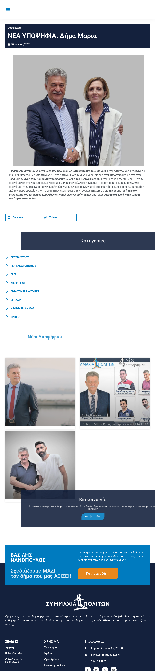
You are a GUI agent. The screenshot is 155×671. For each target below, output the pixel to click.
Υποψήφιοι (14, 27)
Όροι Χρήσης (51, 659)
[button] (8, 9)
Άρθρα (48, 653)
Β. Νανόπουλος (14, 653)
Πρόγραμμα (12, 661)
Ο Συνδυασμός (13, 659)
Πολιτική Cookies (54, 665)
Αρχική (9, 647)
